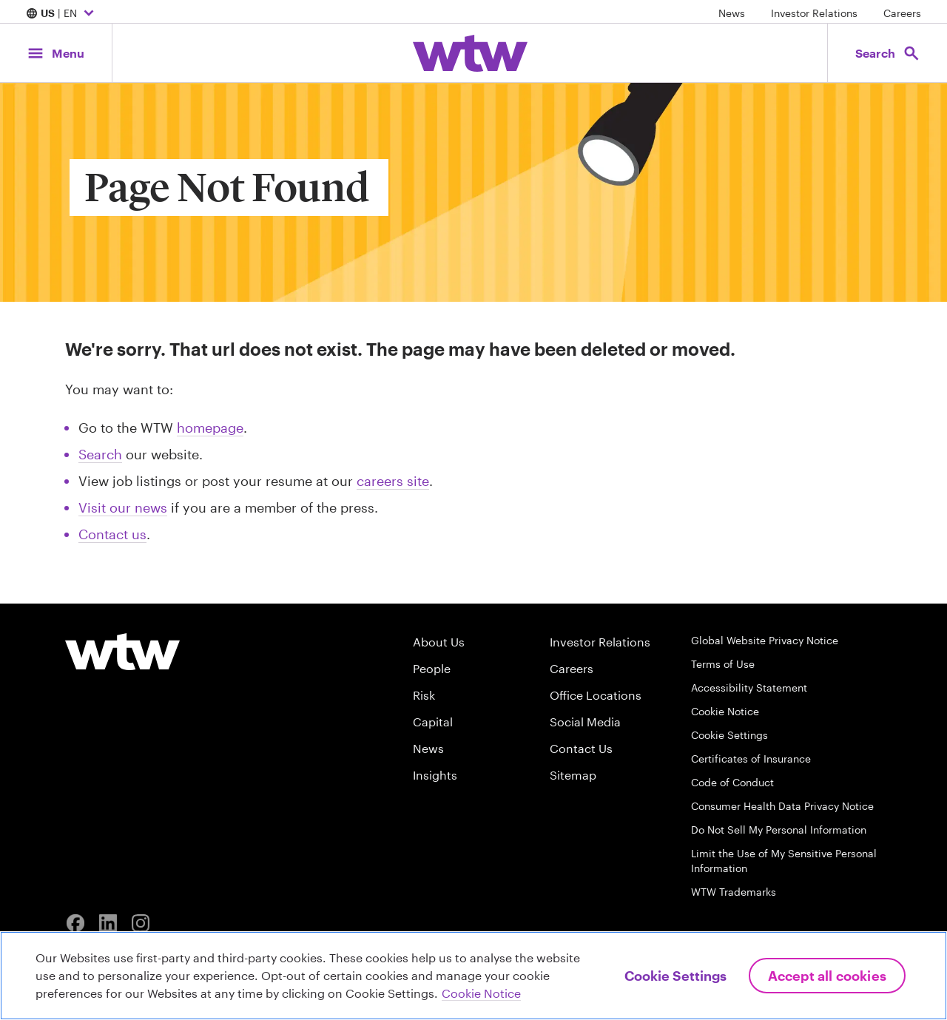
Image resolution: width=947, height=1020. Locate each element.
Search (100, 454)
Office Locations (595, 695)
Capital (433, 722)
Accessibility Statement (749, 687)
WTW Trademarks (733, 891)
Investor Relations (814, 13)
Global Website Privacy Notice (764, 640)
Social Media (585, 722)
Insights (435, 775)
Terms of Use (723, 664)
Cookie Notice (725, 711)
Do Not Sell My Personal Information (778, 829)
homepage (210, 427)
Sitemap (573, 775)
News (731, 13)
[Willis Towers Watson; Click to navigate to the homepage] (470, 53)
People (432, 668)
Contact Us (581, 748)
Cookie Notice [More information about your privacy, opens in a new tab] (481, 993)
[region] (473, 975)
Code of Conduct (732, 782)
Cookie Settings (729, 735)
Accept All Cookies (827, 975)
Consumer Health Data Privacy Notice (782, 806)
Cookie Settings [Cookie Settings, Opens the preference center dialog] (675, 975)
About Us (439, 642)
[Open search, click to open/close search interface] (886, 53)
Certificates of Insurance (751, 758)
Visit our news (122, 507)
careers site (393, 481)
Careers (902, 13)
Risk (424, 695)
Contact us (112, 534)
